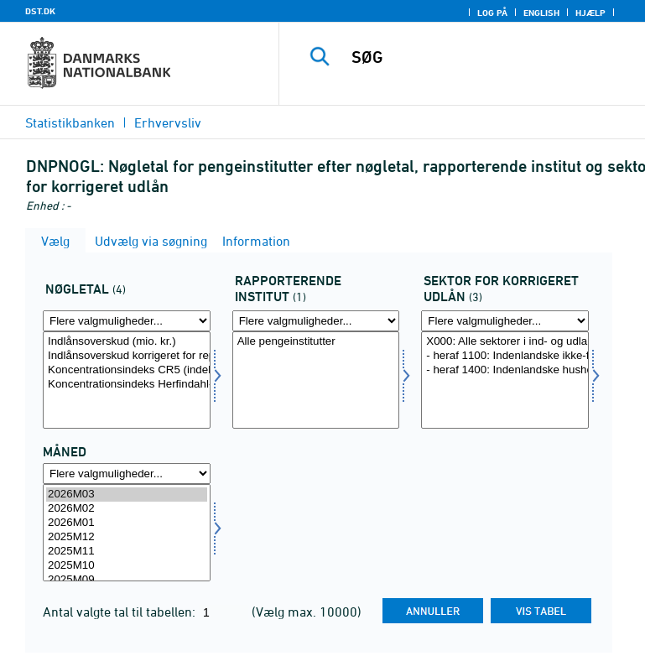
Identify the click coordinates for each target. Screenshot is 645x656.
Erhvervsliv (167, 122)
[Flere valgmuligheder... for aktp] (127, 320)
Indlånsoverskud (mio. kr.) (126, 342)
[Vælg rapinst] (316, 380)
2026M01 (126, 523)
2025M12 (126, 537)
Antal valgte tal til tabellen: (121, 611)
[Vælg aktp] (127, 380)
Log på (492, 12)
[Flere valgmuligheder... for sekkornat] (505, 320)
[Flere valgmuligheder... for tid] (127, 473)
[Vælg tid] (127, 532)
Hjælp (590, 12)
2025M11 (126, 551)
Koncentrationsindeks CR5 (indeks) (126, 370)
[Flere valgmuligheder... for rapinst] (316, 320)
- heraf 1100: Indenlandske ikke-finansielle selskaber (504, 356)
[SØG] (489, 57)
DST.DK (40, 11)
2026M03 (126, 494)
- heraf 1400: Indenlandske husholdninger (504, 370)
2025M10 (126, 566)
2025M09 (126, 580)
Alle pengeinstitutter (316, 342)
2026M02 (126, 509)
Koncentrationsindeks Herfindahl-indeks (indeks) (126, 384)
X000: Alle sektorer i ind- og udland (504, 342)
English (541, 12)
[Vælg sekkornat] (505, 380)
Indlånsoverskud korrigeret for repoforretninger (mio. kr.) (126, 356)
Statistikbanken (70, 122)
